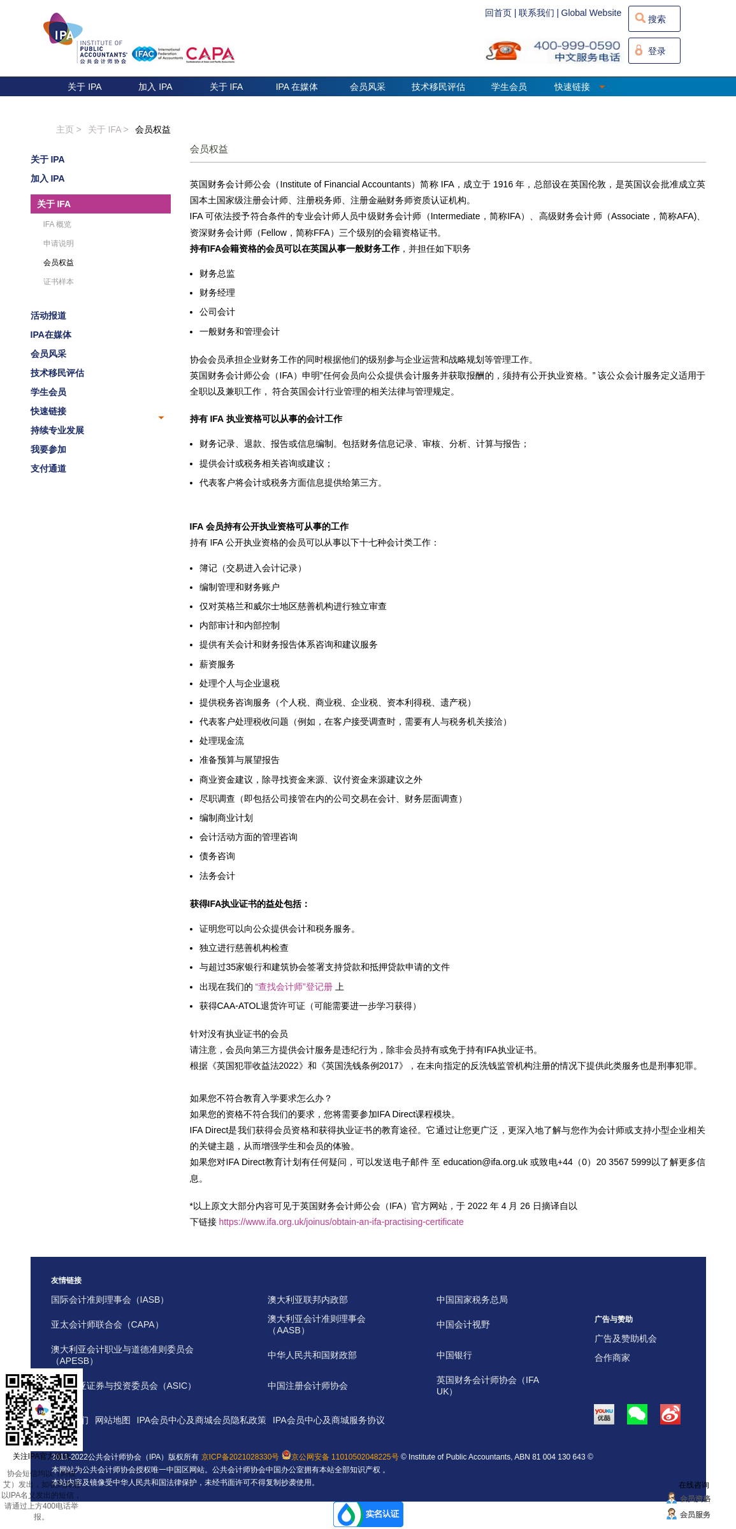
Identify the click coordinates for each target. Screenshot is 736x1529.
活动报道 (48, 315)
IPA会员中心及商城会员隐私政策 (202, 1420)
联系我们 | (539, 13)
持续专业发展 (57, 430)
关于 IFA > (108, 129)
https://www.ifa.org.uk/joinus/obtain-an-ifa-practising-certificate (341, 1222)
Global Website (591, 13)
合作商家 (612, 1357)
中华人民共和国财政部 (312, 1355)
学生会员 (509, 87)
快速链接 (579, 87)
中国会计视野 (463, 1324)
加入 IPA (155, 87)
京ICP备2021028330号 (240, 1457)
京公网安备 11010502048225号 (340, 1457)
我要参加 (48, 449)
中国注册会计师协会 (308, 1385)
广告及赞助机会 (626, 1338)
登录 (657, 51)
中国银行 (454, 1355)
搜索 (657, 19)
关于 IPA (84, 87)
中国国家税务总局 (472, 1299)
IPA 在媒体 (297, 87)
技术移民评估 (438, 87)
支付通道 (48, 468)
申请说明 (58, 243)
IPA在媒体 (51, 335)
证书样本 (58, 281)
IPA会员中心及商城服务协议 (329, 1420)
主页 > (69, 129)
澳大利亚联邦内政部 (308, 1299)
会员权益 (153, 129)
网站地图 (113, 1420)
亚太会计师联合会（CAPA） (107, 1324)
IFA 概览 (57, 224)
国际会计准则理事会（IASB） (110, 1299)
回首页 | (501, 13)
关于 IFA (226, 87)
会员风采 (368, 87)
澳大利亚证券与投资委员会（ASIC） (124, 1385)
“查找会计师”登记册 (293, 987)
